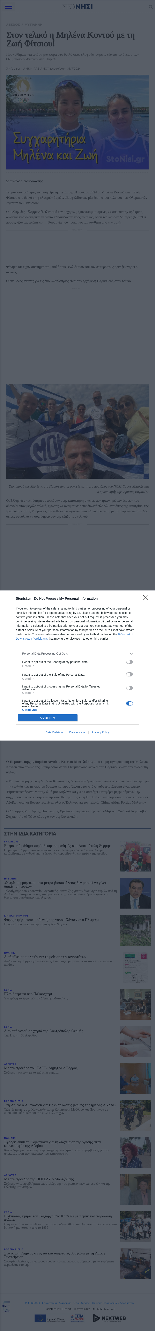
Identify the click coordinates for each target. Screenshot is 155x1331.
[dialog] (77, 665)
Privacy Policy (101, 732)
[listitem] (77, 653)
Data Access (77, 732)
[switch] (129, 662)
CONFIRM (48, 717)
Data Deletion (54, 732)
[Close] (147, 599)
